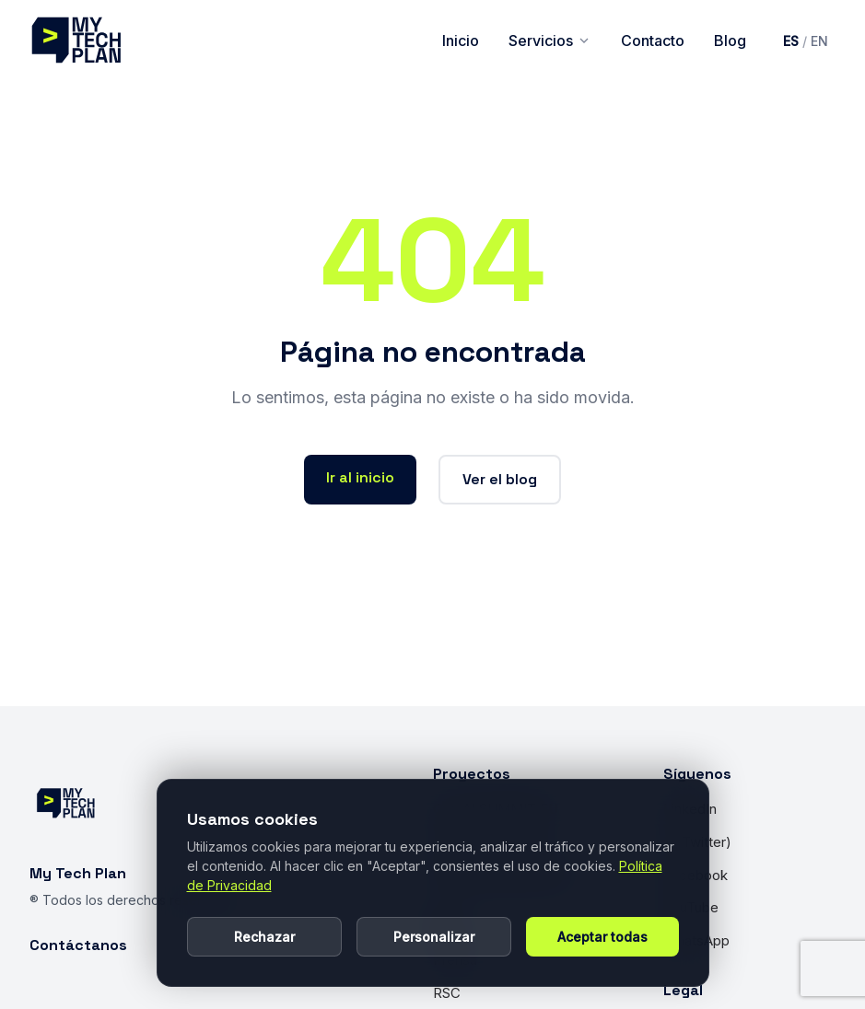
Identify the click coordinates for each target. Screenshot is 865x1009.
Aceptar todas (602, 937)
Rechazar (264, 937)
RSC (447, 993)
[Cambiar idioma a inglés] (806, 41)
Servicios (549, 40)
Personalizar (433, 937)
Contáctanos (78, 945)
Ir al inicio (360, 477)
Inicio (460, 40)
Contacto (652, 40)
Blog (730, 40)
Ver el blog (499, 479)
